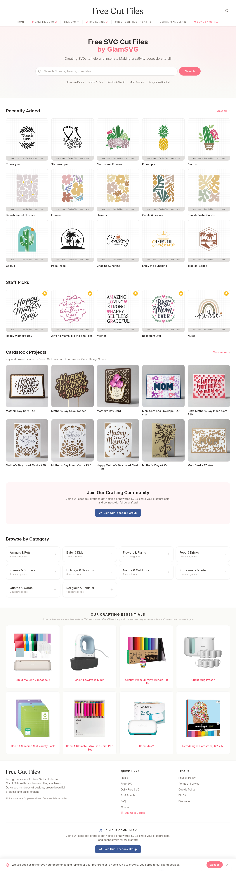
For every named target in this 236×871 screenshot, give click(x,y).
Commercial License (173, 22)
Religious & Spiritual (159, 82)
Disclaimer (184, 801)
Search (190, 71)
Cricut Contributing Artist (134, 22)
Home (21, 22)
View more (221, 352)
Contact (125, 807)
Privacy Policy (187, 777)
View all (223, 110)
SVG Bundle (97, 22)
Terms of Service (188, 783)
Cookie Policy (186, 789)
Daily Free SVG (44, 22)
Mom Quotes (137, 82)
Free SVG (71, 22)
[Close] (227, 865)
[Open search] (226, 10)
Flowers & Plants (75, 82)
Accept (214, 864)
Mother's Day (95, 82)
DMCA (182, 795)
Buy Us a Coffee (205, 22)
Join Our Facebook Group (118, 512)
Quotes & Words (116, 82)
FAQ (123, 801)
